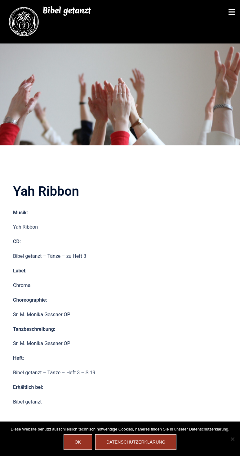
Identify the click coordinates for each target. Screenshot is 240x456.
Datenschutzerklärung (135, 442)
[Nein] (232, 439)
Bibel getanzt (66, 10)
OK (78, 442)
